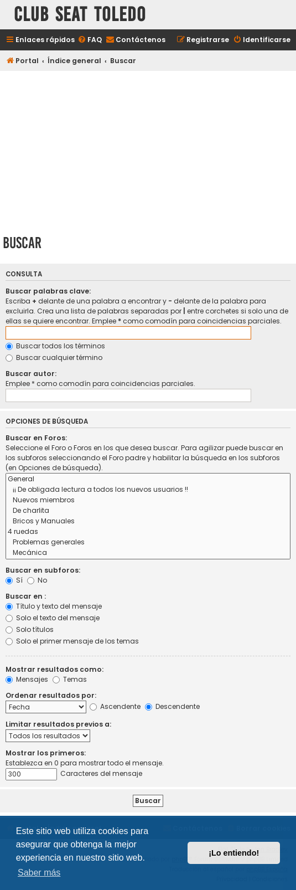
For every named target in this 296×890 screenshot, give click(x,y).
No (37, 580)
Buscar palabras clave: (48, 291)
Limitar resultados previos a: (58, 724)
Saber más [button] (39, 872)
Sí (14, 580)
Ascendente (115, 706)
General (148, 479)
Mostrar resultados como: (54, 669)
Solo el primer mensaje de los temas (72, 641)
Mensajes (27, 679)
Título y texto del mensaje (54, 606)
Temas (70, 679)
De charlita (148, 511)
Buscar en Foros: (36, 438)
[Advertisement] (148, 150)
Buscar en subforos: (43, 570)
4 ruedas (148, 532)
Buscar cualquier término (54, 357)
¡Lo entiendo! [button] (234, 852)
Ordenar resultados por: (51, 695)
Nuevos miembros (148, 500)
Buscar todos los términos (55, 346)
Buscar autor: (31, 373)
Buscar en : (26, 596)
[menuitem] (89, 40)
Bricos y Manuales (148, 521)
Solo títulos (30, 629)
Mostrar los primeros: (46, 753)
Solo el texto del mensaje (53, 618)
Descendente (172, 706)
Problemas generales (148, 542)
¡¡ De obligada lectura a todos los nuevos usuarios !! (148, 490)
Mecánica (148, 553)
